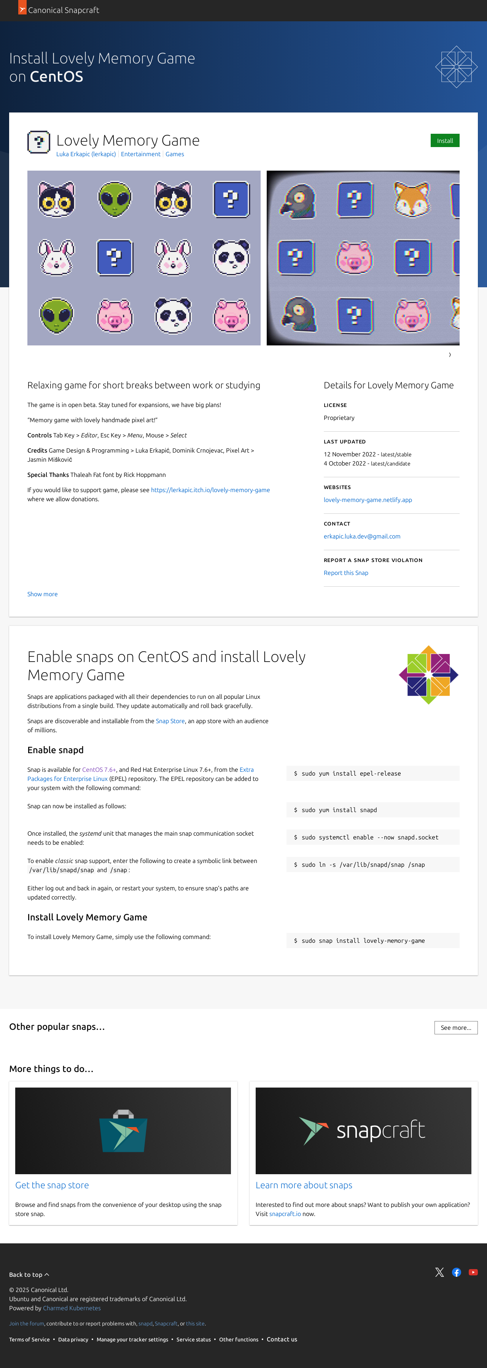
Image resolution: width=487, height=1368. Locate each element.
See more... (456, 1027)
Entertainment (141, 153)
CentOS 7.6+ (99, 769)
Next (450, 354)
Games (175, 153)
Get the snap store (52, 1185)
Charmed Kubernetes (72, 1308)
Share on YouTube (473, 1272)
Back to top (29, 1274)
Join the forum (26, 1323)
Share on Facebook (456, 1272)
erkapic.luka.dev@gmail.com (362, 536)
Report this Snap (346, 572)
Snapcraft (166, 1323)
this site (195, 1323)
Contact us (282, 1339)
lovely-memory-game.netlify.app (368, 499)
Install (445, 140)
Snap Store (170, 720)
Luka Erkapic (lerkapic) (87, 153)
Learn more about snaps (304, 1185)
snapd (145, 1323)
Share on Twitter (439, 1272)
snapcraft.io (285, 1213)
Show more (42, 594)
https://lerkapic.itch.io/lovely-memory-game (210, 489)
